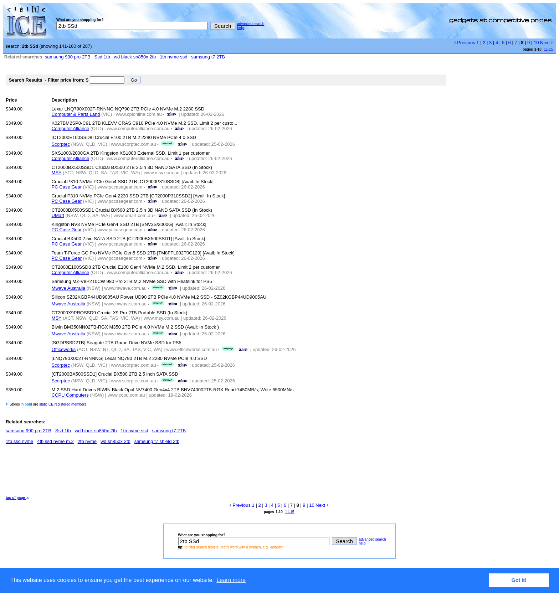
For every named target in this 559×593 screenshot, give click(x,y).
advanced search (250, 24)
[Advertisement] (135, 473)
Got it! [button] (519, 580)
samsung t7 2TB (208, 57)
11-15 (548, 49)
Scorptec (61, 144)
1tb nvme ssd (173, 57)
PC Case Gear (67, 187)
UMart (58, 215)
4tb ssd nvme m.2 (55, 441)
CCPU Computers (70, 395)
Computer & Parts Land (76, 114)
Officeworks (64, 349)
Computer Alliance (70, 128)
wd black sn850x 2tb (135, 57)
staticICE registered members (62, 404)
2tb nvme (87, 441)
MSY (57, 172)
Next (546, 42)
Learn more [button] (231, 580)
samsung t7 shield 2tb (156, 441)
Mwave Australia (69, 288)
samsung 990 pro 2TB (68, 57)
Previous (464, 42)
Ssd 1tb (102, 57)
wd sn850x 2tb (115, 441)
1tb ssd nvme (19, 441)
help (240, 28)
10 (536, 42)
